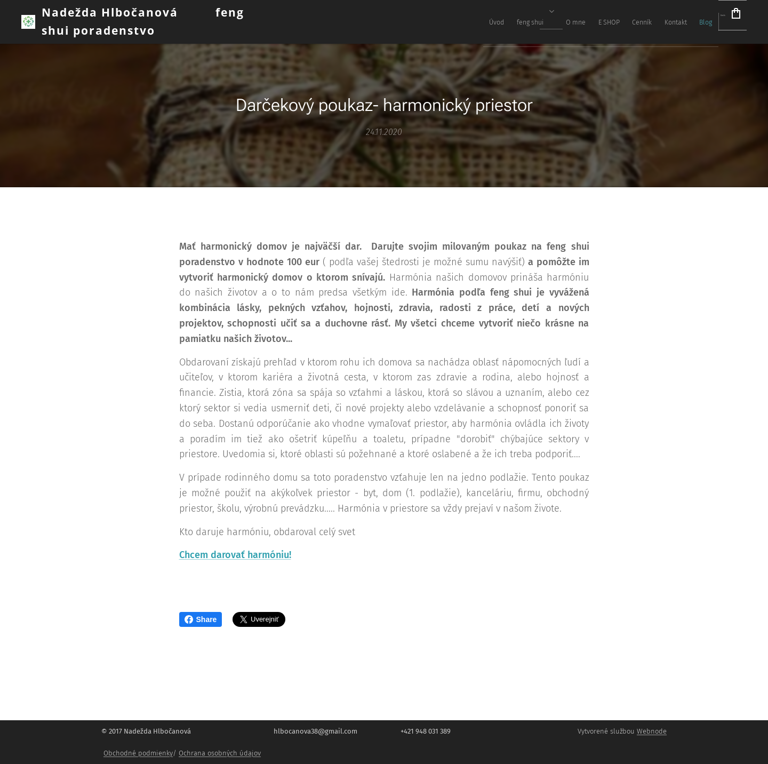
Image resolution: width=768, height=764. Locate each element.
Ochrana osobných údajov (220, 753)
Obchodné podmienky (138, 753)
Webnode (652, 731)
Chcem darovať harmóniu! (235, 555)
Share (201, 619)
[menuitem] (561, 22)
